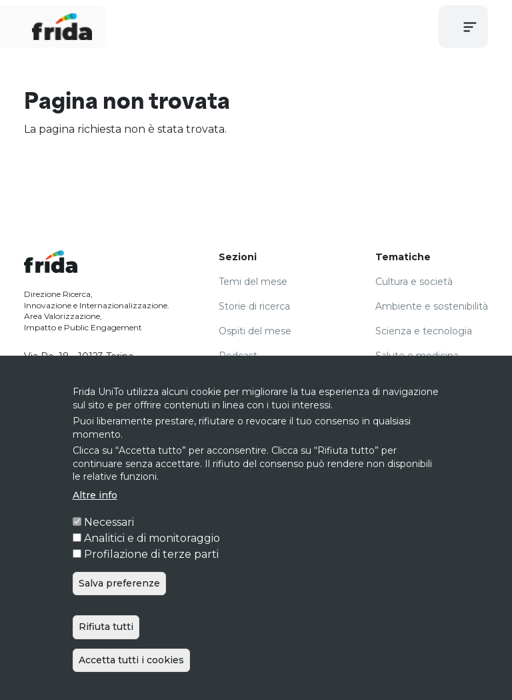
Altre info (95, 521)
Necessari (109, 548)
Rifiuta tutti (106, 653)
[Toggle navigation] (470, 26)
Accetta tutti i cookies (131, 685)
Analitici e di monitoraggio (152, 564)
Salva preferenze (119, 609)
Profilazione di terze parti (151, 580)
